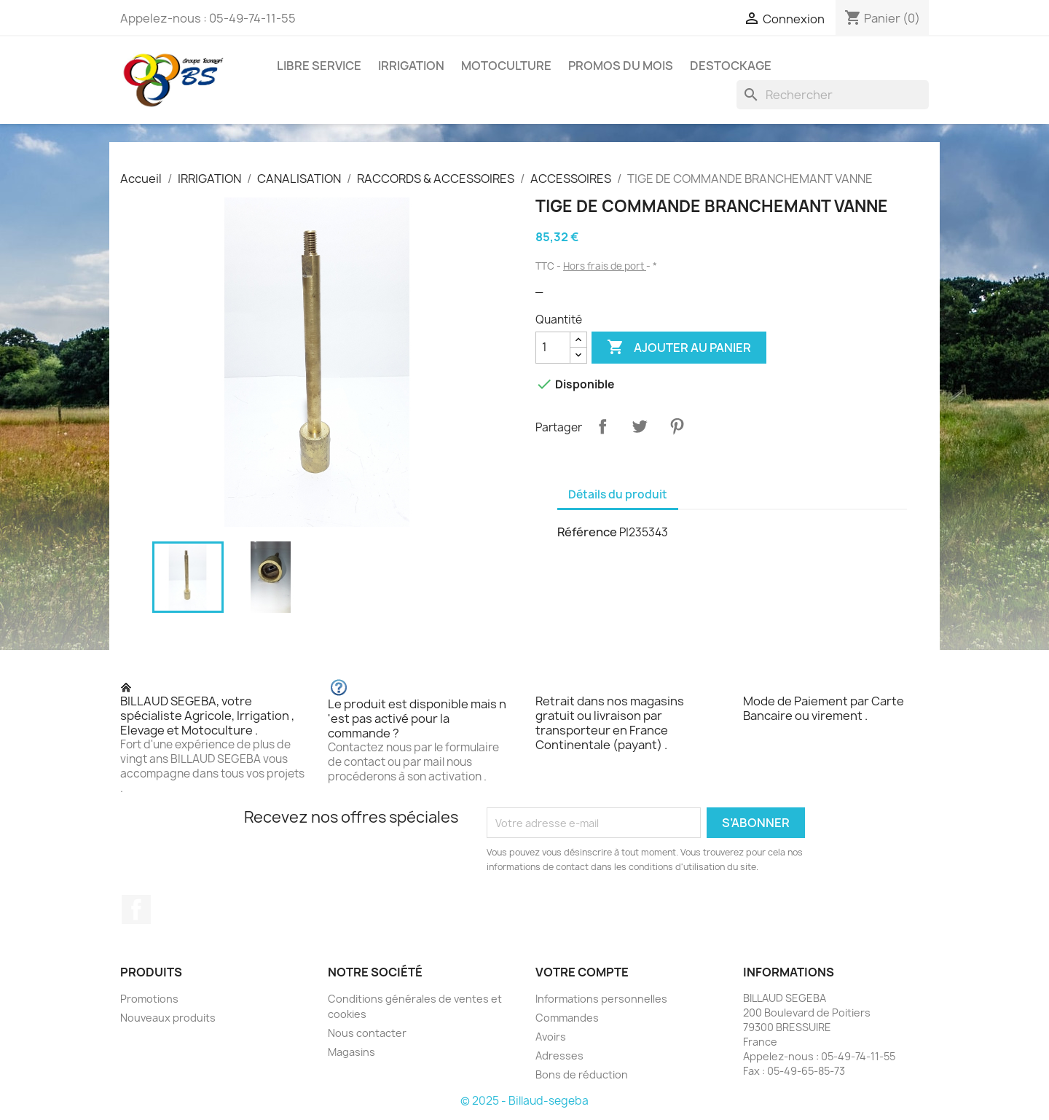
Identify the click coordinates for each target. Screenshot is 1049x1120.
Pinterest (676, 426)
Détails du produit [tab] (617, 494)
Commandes (567, 1018)
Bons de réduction (581, 1074)
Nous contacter (367, 1033)
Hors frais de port (604, 266)
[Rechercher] (832, 94)
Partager (602, 426)
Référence (587, 532)
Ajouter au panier (679, 347)
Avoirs (550, 1036)
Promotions (149, 999)
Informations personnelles (601, 999)
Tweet (639, 426)
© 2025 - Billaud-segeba (524, 1100)
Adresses (559, 1055)
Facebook (136, 909)
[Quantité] (552, 348)
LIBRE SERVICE (319, 66)
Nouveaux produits (168, 1018)
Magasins (351, 1052)
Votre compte (582, 972)
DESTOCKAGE (730, 66)
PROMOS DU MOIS (620, 66)
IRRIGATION (411, 66)
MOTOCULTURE (506, 66)
